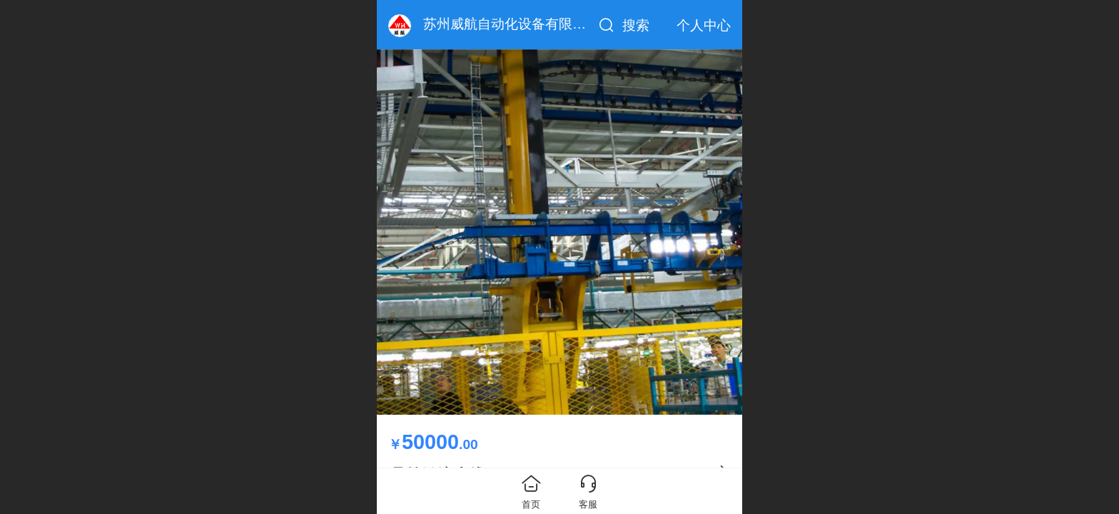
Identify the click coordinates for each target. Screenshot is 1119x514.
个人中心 (704, 25)
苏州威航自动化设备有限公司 (511, 23)
